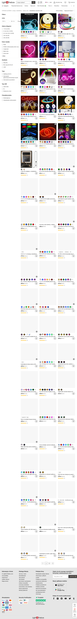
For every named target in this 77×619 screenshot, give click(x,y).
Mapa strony (5, 581)
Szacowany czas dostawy (25, 586)
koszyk (75, 605)
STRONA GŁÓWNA (7, 10)
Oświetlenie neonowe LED (36, 10)
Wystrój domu (64, 5)
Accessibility (5, 575)
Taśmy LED (26, 10)
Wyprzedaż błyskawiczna (16, 5)
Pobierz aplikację (74, 611)
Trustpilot (39, 597)
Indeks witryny (5, 579)
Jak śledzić (21, 579)
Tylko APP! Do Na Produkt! (42, 2)
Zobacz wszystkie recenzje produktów (24, 583)
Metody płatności (23, 590)
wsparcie (74, 616)
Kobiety (26, 5)
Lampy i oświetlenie (17, 10)
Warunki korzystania (41, 588)
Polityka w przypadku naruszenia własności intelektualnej (41, 581)
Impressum (5, 577)
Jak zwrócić (22, 577)
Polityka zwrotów (40, 586)
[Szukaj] (24, 2)
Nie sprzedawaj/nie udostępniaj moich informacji (41, 592)
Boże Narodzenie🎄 (41, 5)
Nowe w (50, 5)
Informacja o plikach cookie (41, 576)
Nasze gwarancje (23, 588)
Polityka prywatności (41, 584)
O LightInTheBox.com (7, 573)
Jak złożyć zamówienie (25, 581)
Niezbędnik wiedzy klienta (42, 573)
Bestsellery (56, 5)
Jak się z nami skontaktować (22, 574)
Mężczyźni (32, 5)
